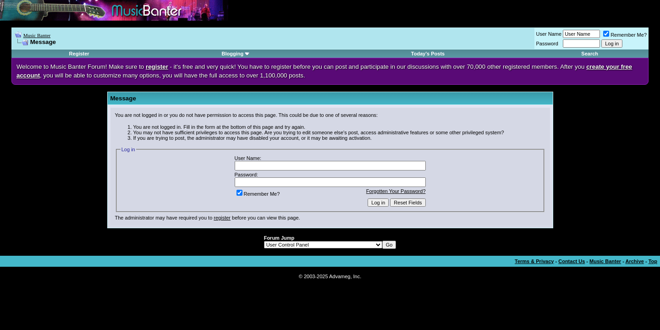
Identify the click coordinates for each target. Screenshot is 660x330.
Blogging (233, 53)
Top (653, 261)
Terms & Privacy (534, 261)
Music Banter (37, 35)
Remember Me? (625, 35)
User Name (549, 34)
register (222, 217)
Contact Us (571, 261)
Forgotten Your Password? (396, 191)
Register (79, 53)
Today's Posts (428, 53)
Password (547, 43)
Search (589, 53)
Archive (635, 261)
